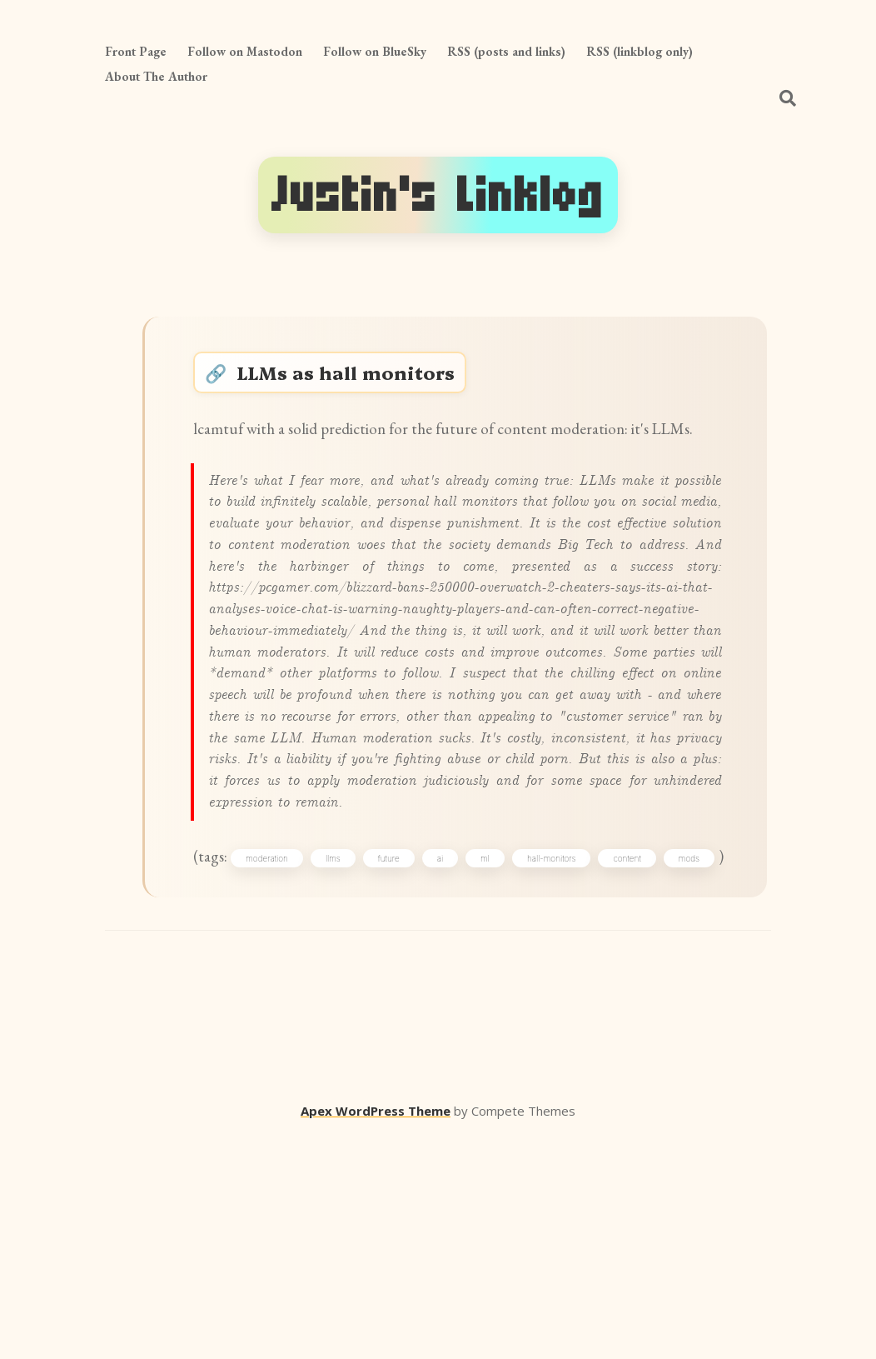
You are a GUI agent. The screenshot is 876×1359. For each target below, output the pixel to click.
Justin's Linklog (438, 195)
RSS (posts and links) (506, 51)
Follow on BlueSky (374, 51)
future (425, 1048)
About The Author (156, 76)
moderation (287, 1048)
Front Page (136, 51)
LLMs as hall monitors (358, 379)
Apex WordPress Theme (375, 1335)
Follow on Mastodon (244, 51)
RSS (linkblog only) (639, 51)
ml (537, 1048)
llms (362, 1048)
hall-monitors (612, 1048)
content (695, 1048)
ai (484, 1048)
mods (227, 1077)
